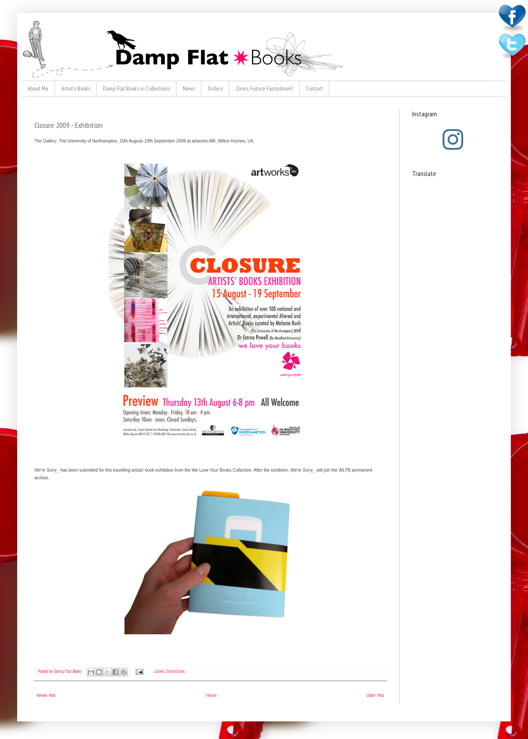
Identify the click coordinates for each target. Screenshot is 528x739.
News (189, 88)
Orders (215, 88)
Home (211, 695)
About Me (38, 88)
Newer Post (46, 695)
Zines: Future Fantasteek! (264, 88)
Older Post (375, 695)
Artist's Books (75, 88)
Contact (314, 88)
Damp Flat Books (68, 671)
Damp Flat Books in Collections (136, 88)
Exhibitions (175, 671)
